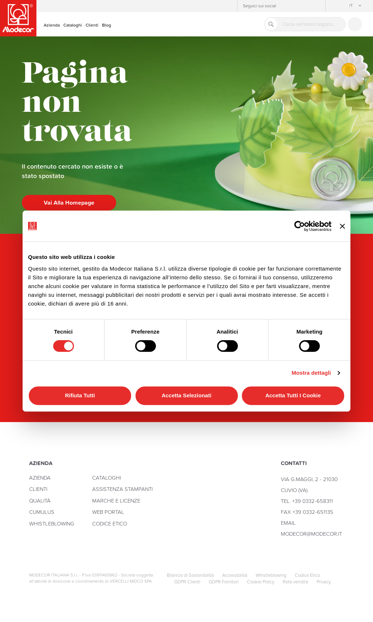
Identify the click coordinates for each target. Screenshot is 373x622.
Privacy (324, 582)
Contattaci (355, 24)
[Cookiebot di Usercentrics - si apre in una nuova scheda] (299, 226)
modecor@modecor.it (311, 534)
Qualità (40, 500)
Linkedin (317, 6)
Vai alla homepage (69, 202)
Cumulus (41, 512)
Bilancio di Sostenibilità (190, 575)
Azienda (40, 477)
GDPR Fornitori (224, 582)
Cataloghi (106, 477)
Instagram (284, 6)
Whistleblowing (51, 523)
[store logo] (18, 18)
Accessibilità (234, 575)
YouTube (306, 6)
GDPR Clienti (187, 582)
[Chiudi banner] (342, 226)
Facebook (295, 6)
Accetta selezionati (187, 395)
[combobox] (305, 24)
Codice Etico (109, 523)
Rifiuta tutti (80, 395)
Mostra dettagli (311, 373)
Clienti (38, 489)
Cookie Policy (260, 582)
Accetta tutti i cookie (293, 395)
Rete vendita (295, 582)
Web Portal (108, 512)
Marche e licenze (116, 500)
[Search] (271, 24)
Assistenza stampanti (122, 489)
